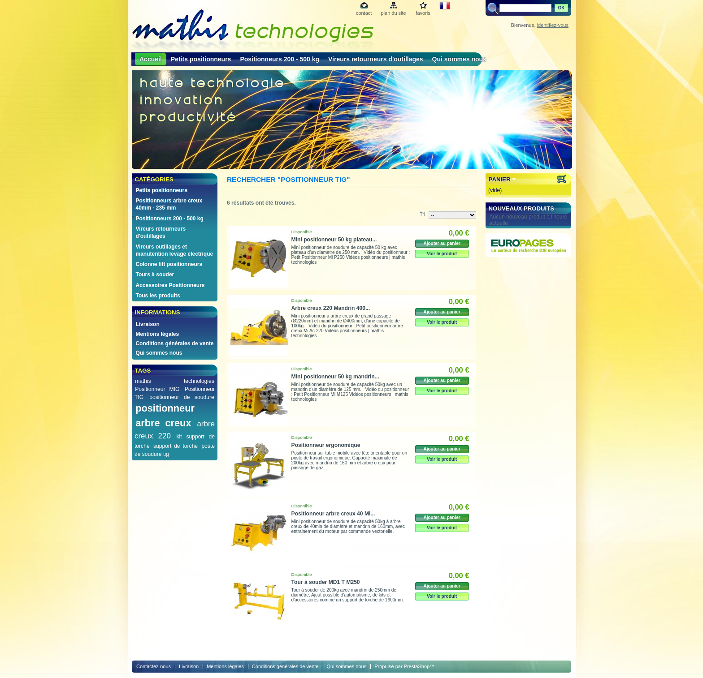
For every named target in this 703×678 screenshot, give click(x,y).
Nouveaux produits (522, 208)
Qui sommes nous (459, 59)
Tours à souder (154, 274)
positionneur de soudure (181, 397)
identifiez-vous (552, 25)
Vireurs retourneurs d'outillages (375, 59)
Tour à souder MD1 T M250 (325, 582)
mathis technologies (174, 381)
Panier (500, 179)
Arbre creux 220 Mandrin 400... (330, 308)
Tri (422, 214)
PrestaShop (417, 666)
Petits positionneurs (201, 59)
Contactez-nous (153, 666)
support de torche (175, 446)
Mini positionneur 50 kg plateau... (334, 239)
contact (364, 13)
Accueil (150, 59)
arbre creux (163, 423)
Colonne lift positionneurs (168, 264)
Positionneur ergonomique (325, 445)
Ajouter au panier (441, 243)
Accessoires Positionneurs (169, 285)
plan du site (393, 13)
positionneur (165, 408)
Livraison (147, 324)
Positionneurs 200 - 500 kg (279, 59)
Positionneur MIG (157, 389)
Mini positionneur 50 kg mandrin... (335, 376)
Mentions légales (157, 334)
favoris (423, 13)
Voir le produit (442, 253)
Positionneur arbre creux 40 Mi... (333, 514)
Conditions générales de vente (174, 343)
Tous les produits (157, 295)
